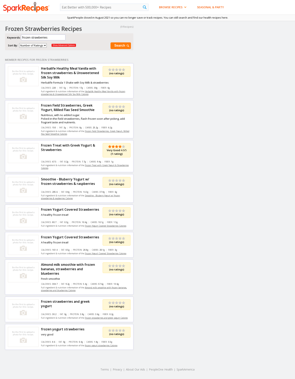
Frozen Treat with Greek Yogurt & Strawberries (68, 147)
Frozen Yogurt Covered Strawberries (70, 209)
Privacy (117, 369)
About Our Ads (135, 369)
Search (122, 46)
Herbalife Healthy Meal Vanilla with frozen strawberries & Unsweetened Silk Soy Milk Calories (83, 93)
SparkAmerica (186, 369)
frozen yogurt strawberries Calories (101, 345)
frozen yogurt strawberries (62, 329)
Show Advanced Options (64, 45)
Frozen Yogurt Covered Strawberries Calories (105, 225)
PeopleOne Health (161, 369)
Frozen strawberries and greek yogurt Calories (106, 317)
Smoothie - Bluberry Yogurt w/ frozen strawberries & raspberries (68, 181)
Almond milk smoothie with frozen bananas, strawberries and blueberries (68, 269)
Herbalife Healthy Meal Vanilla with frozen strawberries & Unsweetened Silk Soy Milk (70, 73)
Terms (104, 369)
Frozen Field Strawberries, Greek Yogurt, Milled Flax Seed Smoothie (68, 107)
